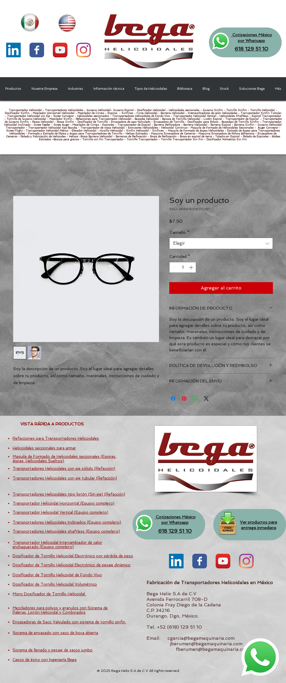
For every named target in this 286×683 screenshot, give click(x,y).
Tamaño (179, 232)
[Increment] (191, 267)
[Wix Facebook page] (36, 50)
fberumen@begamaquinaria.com (212, 649)
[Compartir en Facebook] (173, 398)
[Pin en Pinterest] (184, 398)
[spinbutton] (182, 267)
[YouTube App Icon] (60, 50)
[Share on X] (206, 398)
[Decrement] (173, 267)
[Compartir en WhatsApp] (195, 398)
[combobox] (221, 243)
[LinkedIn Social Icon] (13, 50)
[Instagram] (83, 50)
